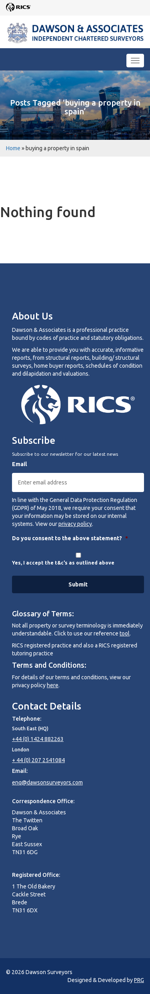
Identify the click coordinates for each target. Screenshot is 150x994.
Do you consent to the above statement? (70, 538)
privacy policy (75, 524)
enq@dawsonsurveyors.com (47, 782)
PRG (139, 980)
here (52, 685)
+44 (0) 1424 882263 (38, 739)
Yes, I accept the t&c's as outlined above (63, 562)
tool (125, 633)
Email (19, 464)
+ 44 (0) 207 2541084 (38, 760)
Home (13, 148)
